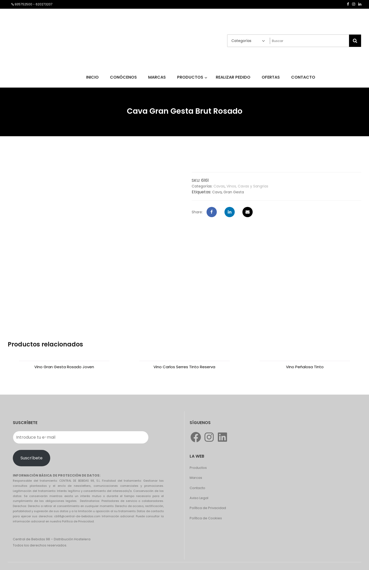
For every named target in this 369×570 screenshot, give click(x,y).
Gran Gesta (233, 192)
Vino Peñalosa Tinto (305, 367)
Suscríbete (31, 458)
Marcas (196, 477)
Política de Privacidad (208, 507)
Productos (198, 467)
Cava (217, 192)
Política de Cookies (206, 518)
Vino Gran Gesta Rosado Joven (64, 367)
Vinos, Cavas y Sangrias (247, 186)
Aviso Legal (199, 497)
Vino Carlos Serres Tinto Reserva (184, 367)
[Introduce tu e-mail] (81, 437)
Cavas (219, 186)
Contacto (197, 487)
